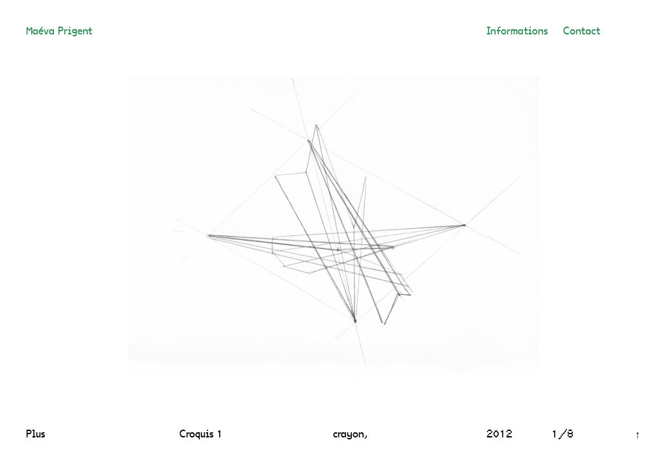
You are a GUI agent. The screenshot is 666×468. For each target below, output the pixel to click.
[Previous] (192, 227)
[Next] (473, 227)
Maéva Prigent (59, 32)
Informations (517, 32)
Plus (35, 435)
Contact (581, 32)
